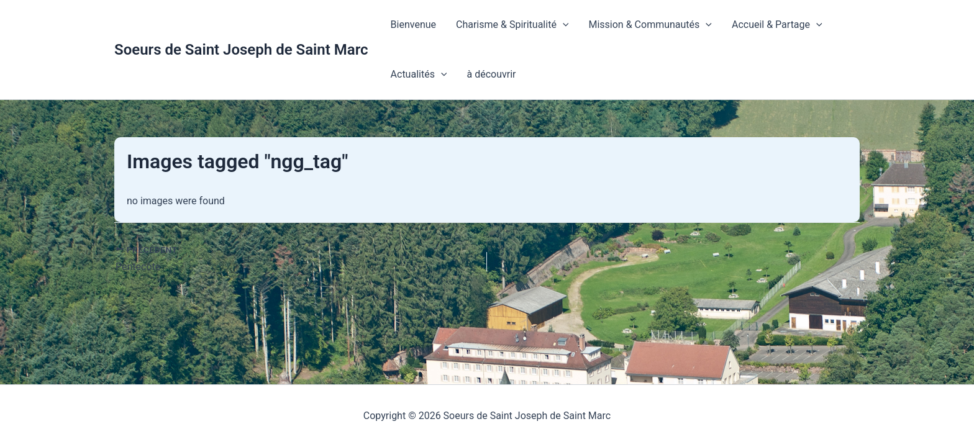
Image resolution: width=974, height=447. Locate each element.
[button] (563, 25)
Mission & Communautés (649, 25)
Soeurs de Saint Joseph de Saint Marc (241, 49)
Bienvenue (413, 24)
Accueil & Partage (777, 25)
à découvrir (491, 74)
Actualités (419, 74)
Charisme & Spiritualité (512, 25)
